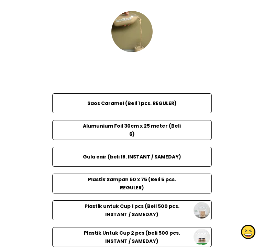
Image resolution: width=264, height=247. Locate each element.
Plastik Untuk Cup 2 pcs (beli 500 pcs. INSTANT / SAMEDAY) (132, 237)
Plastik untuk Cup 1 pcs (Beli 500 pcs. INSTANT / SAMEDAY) (132, 210)
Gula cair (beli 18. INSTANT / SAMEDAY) (132, 156)
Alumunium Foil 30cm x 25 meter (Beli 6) (132, 130)
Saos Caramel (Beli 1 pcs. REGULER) (132, 103)
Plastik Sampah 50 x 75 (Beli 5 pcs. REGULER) (132, 183)
